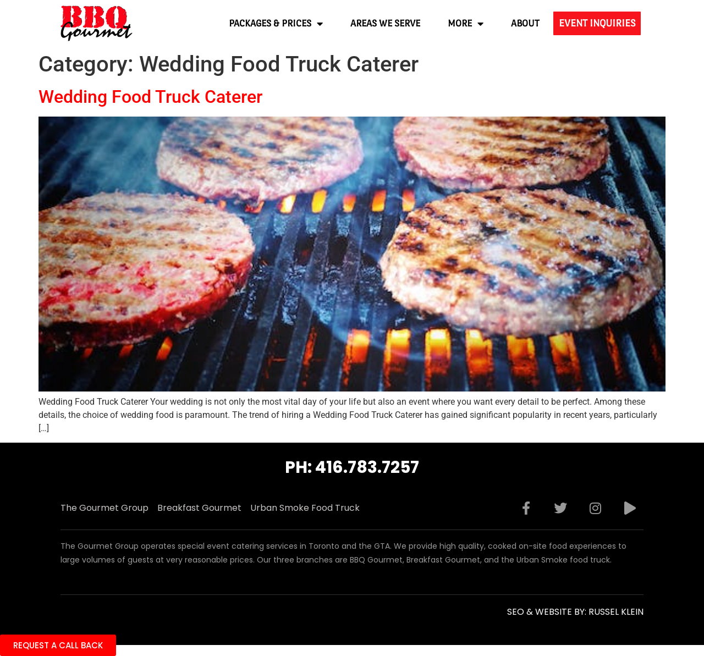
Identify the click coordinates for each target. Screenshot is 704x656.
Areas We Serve (385, 23)
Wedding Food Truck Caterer (150, 96)
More (465, 23)
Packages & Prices (276, 23)
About (525, 23)
